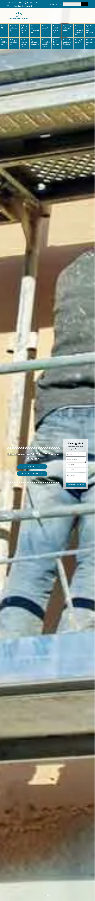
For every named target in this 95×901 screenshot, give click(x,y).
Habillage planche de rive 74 (24, 29)
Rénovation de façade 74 (14, 28)
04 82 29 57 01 (15, 2)
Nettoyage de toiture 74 (13, 42)
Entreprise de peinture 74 (56, 43)
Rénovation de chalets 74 (90, 42)
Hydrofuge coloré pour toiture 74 (89, 29)
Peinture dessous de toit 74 (24, 43)
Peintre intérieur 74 (4, 42)
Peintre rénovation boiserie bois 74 (46, 43)
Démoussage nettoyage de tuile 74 (67, 28)
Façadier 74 (4, 27)
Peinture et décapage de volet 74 (35, 42)
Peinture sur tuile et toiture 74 (56, 29)
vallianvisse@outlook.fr (22, 6)
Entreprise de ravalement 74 (35, 29)
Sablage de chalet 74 (79, 41)
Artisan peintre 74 (45, 27)
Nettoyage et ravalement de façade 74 (79, 30)
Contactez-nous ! (32, 473)
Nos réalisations (32, 466)
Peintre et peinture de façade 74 (67, 42)
